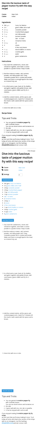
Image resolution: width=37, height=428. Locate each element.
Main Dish (15, 14)
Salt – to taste (19, 38)
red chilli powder (20, 34)
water (17, 54)
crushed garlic (19, 52)
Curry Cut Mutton (20, 25)
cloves (17, 45)
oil (16, 43)
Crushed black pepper (22, 32)
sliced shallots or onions (23, 49)
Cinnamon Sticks (20, 41)
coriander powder (21, 30)
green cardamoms (21, 56)
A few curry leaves (21, 47)
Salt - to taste (8, 196)
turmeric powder (20, 36)
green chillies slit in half (22, 27)
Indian (13, 16)
